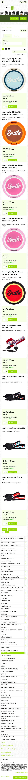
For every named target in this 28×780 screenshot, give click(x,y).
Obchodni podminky (7, 746)
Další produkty (12, 529)
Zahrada (14, 679)
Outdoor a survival (14, 714)
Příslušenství (6, 655)
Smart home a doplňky (14, 739)
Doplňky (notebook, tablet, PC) (14, 590)
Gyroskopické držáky (8, 658)
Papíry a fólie (14, 569)
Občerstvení (14, 601)
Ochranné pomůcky (14, 687)
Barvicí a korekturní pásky (14, 564)
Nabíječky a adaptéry (14, 711)
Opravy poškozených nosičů (11, 624)
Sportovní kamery (7, 661)
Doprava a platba (6, 752)
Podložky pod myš (14, 580)
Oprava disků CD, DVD (7, 755)
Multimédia (14, 582)
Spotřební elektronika (14, 617)
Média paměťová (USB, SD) (14, 669)
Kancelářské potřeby (14, 550)
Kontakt (3, 742)
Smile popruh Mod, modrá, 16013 (13, 428)
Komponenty (14, 695)
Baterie (14, 706)
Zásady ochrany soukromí (21, 772)
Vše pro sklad (14, 698)
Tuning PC (14, 593)
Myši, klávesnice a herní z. (14, 577)
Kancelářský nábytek (14, 703)
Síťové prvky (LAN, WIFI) (14, 611)
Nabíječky (14, 700)
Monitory (14, 734)
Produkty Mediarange (8, 682)
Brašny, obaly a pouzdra (14, 650)
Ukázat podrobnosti (5, 776)
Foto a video (14, 653)
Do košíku (12, 107)
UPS (14, 731)
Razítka (14, 627)
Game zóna (14, 640)
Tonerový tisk (14, 561)
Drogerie (14, 685)
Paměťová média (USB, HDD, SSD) (14, 729)
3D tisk (14, 634)
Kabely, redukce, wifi (14, 553)
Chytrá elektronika (14, 642)
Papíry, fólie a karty (14, 721)
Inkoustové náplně (14, 558)
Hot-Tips (14, 603)
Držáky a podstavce (14, 585)
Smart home (14, 647)
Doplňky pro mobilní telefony (14, 690)
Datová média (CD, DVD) (14, 726)
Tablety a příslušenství (14, 622)
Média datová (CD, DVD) (14, 543)
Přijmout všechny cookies (20, 777)
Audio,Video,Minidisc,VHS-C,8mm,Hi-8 (14, 539)
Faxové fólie (14, 566)
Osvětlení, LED (14, 606)
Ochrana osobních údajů (8, 749)
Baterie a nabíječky (14, 595)
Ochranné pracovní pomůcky (14, 708)
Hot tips (14, 614)
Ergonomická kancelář (14, 677)
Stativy (3, 663)
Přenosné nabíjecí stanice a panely (14, 717)
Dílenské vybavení (14, 723)
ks (5, 107)
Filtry (14, 556)
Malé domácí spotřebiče (14, 645)
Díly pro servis (14, 637)
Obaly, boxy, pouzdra (14, 548)
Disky (14, 666)
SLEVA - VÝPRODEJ (7, 671)
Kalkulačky (14, 609)
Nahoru (4, 529)
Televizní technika (14, 737)
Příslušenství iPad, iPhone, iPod (12, 587)
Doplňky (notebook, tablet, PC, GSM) (14, 631)
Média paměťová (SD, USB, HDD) (14, 545)
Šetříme (14, 692)
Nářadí (14, 674)
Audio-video (14, 619)
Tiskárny (14, 598)
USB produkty (14, 574)
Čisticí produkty (14, 572)
